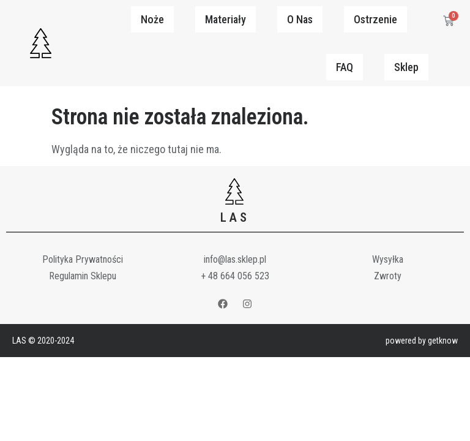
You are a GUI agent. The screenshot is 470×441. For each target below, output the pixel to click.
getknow (443, 340)
